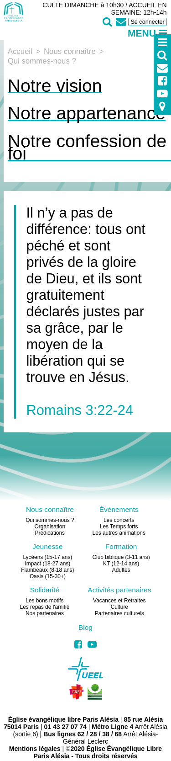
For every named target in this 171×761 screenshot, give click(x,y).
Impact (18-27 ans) (47, 563)
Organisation (50, 526)
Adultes (121, 570)
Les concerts (119, 520)
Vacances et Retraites (119, 600)
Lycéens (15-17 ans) (47, 557)
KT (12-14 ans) (121, 563)
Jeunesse (47, 546)
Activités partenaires (119, 590)
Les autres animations (119, 533)
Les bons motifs (44, 600)
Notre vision (55, 86)
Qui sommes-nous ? (50, 520)
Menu (147, 33)
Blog (85, 627)
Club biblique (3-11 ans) (121, 557)
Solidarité (44, 590)
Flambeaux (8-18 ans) (47, 570)
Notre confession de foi (87, 147)
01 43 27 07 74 (65, 726)
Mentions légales (35, 748)
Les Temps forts (119, 526)
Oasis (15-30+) (48, 576)
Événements (119, 509)
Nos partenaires (45, 613)
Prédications (50, 533)
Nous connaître (50, 509)
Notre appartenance (87, 113)
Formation (121, 546)
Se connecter (147, 22)
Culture (119, 607)
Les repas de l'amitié (45, 607)
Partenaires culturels (119, 613)
